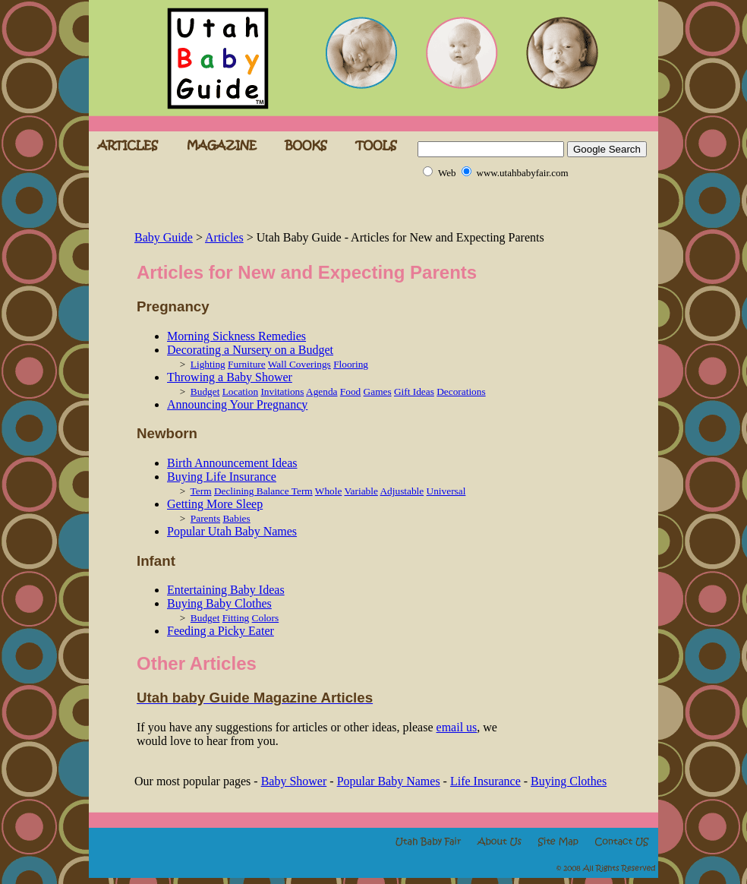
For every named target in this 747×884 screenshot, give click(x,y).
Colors (265, 618)
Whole (328, 491)
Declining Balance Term (263, 491)
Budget (205, 391)
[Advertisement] (312, 205)
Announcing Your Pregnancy (237, 404)
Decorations (461, 391)
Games (378, 391)
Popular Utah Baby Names (232, 531)
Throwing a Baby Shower (229, 377)
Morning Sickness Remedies (236, 336)
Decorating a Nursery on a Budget (250, 349)
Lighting (208, 364)
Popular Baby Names (388, 781)
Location (240, 391)
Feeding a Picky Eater (220, 630)
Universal (446, 491)
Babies (236, 518)
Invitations (282, 391)
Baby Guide (163, 237)
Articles (224, 237)
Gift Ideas (414, 391)
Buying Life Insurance (221, 476)
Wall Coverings (299, 364)
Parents (205, 518)
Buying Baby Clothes (219, 603)
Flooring (350, 364)
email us (457, 727)
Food (350, 391)
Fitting (236, 618)
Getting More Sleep (215, 503)
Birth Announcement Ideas (232, 462)
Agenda (321, 391)
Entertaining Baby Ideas (226, 589)
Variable (360, 491)
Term (201, 491)
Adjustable (402, 491)
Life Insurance (485, 781)
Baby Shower (294, 781)
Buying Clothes (569, 781)
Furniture (247, 364)
